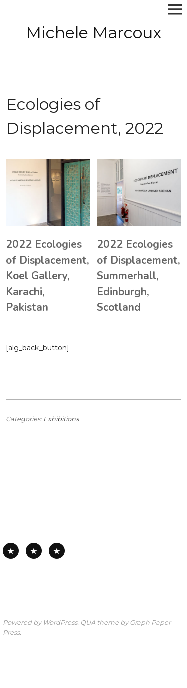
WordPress (60, 622)
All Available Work (11, 551)
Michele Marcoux (93, 32)
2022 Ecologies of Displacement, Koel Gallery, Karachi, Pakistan (47, 275)
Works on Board (57, 551)
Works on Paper (34, 551)
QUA (87, 622)
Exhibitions (61, 419)
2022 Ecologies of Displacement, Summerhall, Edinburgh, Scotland (138, 275)
